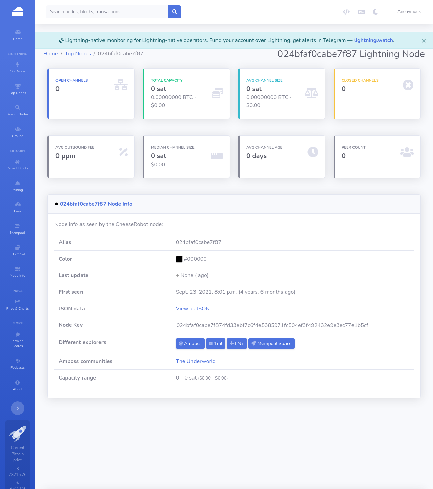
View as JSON (220, 316)
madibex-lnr (107, 458)
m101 (365, 444)
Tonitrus (102, 444)
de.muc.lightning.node (144, 444)
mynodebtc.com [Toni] (325, 444)
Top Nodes (119, 62)
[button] (410, 12)
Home (91, 62)
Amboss (217, 351)
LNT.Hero (392, 444)
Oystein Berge (145, 458)
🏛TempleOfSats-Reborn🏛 (208, 444)
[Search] (148, 11)
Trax (252, 444)
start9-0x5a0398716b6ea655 (202, 458)
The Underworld (223, 369)
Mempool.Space (299, 351)
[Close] (424, 40)
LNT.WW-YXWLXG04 (268, 458)
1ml (243, 351)
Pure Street (280, 444)
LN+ (264, 351)
